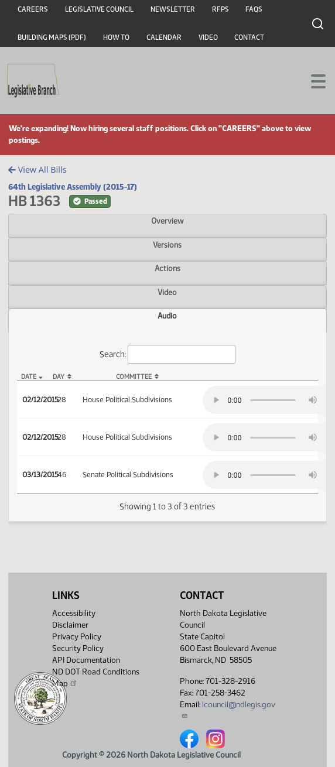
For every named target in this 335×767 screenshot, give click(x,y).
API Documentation (86, 660)
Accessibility (73, 613)
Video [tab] (167, 292)
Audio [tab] (167, 315)
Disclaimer (70, 625)
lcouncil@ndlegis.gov (227, 709)
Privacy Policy (76, 637)
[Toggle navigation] (312, 80)
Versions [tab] (167, 244)
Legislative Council (99, 9)
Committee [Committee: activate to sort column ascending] (134, 377)
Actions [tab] (167, 268)
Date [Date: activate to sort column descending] (28, 377)
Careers (33, 9)
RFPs (220, 9)
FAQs (253, 9)
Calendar (164, 37)
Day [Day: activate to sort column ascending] (58, 377)
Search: (167, 354)
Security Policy (78, 648)
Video (208, 37)
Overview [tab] (167, 220)
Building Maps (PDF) (52, 37)
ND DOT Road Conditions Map (95, 678)
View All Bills (37, 169)
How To (116, 37)
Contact (249, 37)
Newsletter (173, 9)
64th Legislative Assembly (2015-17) (72, 187)
